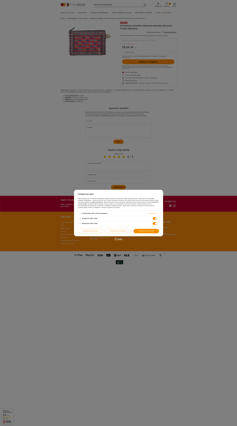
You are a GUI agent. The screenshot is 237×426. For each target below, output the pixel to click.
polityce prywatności (97, 202)
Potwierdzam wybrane (90, 231)
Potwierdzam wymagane (118, 231)
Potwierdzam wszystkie (146, 231)
